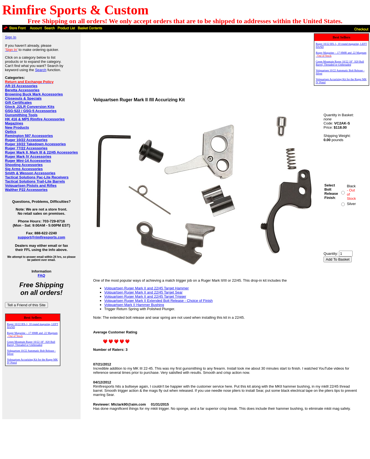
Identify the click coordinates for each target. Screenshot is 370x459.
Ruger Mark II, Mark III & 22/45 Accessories (41, 152)
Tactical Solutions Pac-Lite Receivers (37, 177)
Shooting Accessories (24, 165)
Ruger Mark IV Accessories (28, 156)
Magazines (14, 123)
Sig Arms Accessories (24, 169)
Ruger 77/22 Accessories (26, 148)
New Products (17, 127)
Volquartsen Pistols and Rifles (30, 185)
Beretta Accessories (22, 90)
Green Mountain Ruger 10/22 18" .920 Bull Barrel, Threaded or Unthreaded (31, 343)
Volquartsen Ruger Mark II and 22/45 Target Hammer (146, 288)
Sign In (10, 37)
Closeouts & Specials (23, 98)
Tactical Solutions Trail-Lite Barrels (35, 181)
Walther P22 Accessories (26, 190)
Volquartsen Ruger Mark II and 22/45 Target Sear (143, 292)
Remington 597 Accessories (29, 136)
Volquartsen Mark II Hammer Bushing (134, 305)
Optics (10, 131)
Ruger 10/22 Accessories (26, 140)
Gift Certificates (18, 102)
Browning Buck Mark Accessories (34, 94)
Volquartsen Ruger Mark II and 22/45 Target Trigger (145, 296)
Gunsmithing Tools (21, 115)
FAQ (41, 275)
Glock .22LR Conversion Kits (29, 107)
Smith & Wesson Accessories (30, 173)
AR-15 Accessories (21, 86)
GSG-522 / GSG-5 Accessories (30, 111)
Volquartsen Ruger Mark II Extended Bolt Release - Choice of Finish (158, 301)
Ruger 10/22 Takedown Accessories (35, 144)
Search (40, 70)
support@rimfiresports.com (41, 237)
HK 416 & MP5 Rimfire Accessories (35, 119)
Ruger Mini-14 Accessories (28, 161)
